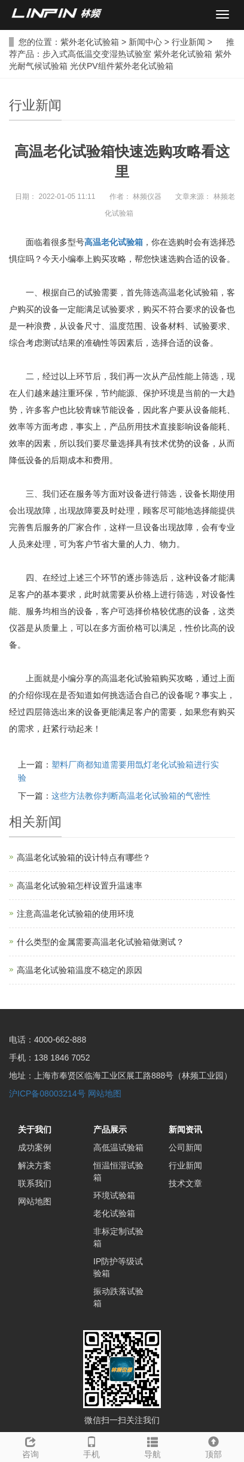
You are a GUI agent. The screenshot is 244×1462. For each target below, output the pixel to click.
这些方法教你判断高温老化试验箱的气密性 (131, 796)
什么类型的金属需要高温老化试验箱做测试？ (100, 942)
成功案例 (34, 1147)
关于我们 (34, 1129)
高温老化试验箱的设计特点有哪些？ (84, 857)
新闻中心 (145, 42)
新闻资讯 (185, 1129)
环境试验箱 (114, 1195)
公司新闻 (185, 1147)
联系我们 (34, 1183)
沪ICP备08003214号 (47, 1093)
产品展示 (110, 1129)
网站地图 (104, 1093)
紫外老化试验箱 (89, 42)
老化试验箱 (114, 1213)
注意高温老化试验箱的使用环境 (75, 914)
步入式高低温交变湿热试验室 (96, 54)
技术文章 (185, 1183)
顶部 (213, 1446)
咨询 (30, 1446)
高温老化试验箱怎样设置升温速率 (79, 885)
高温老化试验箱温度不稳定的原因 (79, 970)
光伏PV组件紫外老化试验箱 (121, 66)
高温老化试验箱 (113, 242)
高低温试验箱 (118, 1147)
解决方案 (34, 1165)
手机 (91, 1446)
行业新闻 (188, 42)
